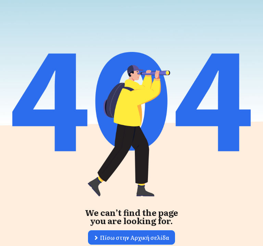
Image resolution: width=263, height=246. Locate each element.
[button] (131, 237)
